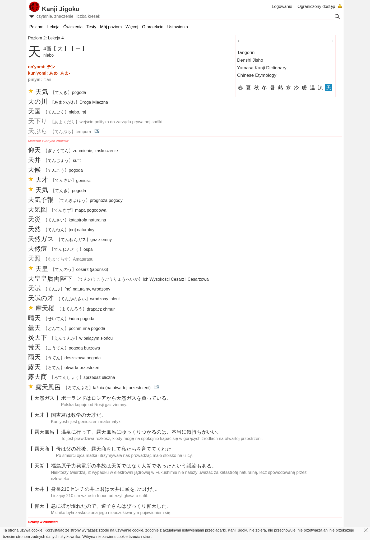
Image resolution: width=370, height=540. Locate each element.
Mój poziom (111, 27)
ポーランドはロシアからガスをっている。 (116, 398)
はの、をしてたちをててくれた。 (116, 449)
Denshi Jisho (250, 60)
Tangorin (246, 52)
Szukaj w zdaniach (43, 522)
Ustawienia (177, 27)
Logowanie (282, 6)
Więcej (132, 27)
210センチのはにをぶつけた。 (105, 489)
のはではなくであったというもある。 (134, 466)
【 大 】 (60, 48)
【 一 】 (78, 48)
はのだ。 (78, 415)
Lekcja (53, 27)
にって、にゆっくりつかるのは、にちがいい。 (141, 432)
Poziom (36, 27)
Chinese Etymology (256, 75)
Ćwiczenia (73, 27)
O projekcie (152, 27)
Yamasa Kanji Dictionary (261, 67)
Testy (91, 27)
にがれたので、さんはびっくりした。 (111, 506)
